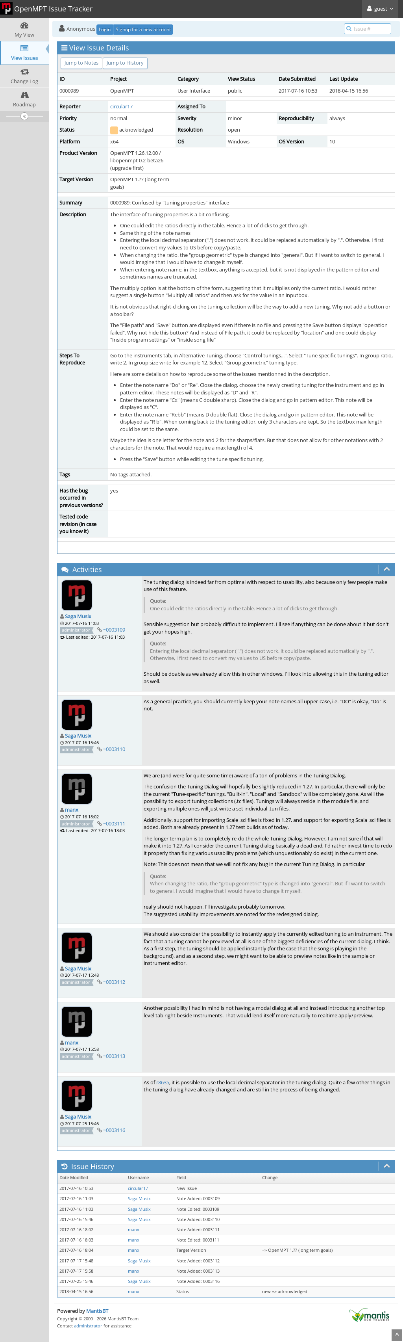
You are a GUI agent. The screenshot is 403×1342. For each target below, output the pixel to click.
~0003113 (114, 1055)
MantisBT (97, 1310)
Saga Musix (78, 616)
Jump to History (125, 62)
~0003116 (114, 1130)
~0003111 (114, 823)
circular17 (121, 106)
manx (71, 809)
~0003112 (114, 981)
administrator (88, 1326)
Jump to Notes (81, 62)
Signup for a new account (143, 29)
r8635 (162, 1082)
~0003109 (114, 629)
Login (105, 29)
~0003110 (114, 749)
